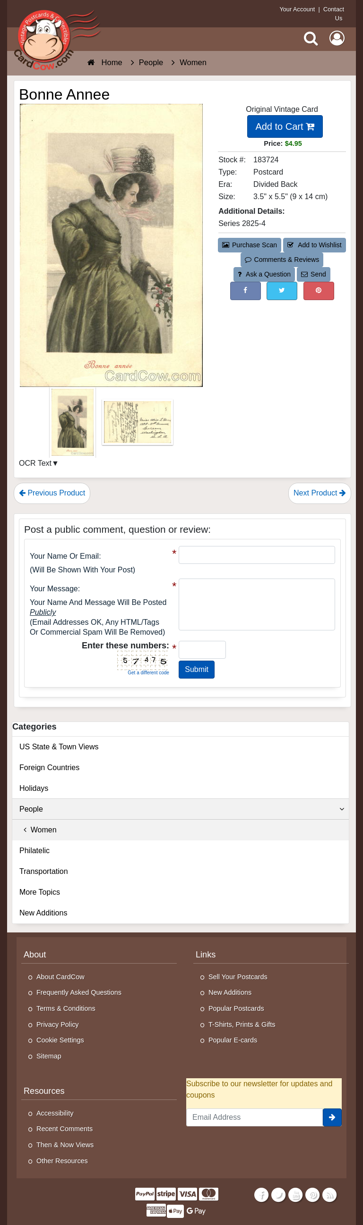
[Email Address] (254, 1117)
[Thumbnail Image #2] (137, 425)
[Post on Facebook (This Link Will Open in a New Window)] (245, 291)
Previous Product (52, 493)
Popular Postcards (236, 1008)
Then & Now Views (65, 1145)
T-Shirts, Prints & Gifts (242, 1024)
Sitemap (48, 1056)
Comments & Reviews (282, 259)
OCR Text (35, 463)
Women (38, 830)
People (181, 809)
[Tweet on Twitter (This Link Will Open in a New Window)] (282, 291)
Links (206, 954)
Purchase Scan (249, 245)
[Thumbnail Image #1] (73, 425)
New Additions (43, 913)
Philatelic (34, 851)
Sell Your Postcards (238, 977)
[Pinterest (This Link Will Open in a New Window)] (318, 291)
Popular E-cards (232, 1040)
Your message (54, 589)
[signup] (332, 1117)
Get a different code (148, 672)
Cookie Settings (60, 1040)
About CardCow (60, 977)
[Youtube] (295, 1195)
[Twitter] (278, 1195)
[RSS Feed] (329, 1195)
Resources (44, 1091)
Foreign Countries (49, 768)
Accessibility (54, 1113)
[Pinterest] (312, 1195)
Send (313, 274)
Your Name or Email (64, 556)
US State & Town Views (59, 747)
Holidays (33, 788)
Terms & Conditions (65, 1008)
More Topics (39, 892)
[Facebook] (261, 1195)
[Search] (311, 38)
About (35, 954)
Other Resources (62, 1161)
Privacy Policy (57, 1024)
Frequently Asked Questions (78, 992)
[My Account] (337, 38)
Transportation (43, 871)
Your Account (297, 9)
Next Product (320, 493)
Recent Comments (64, 1129)
